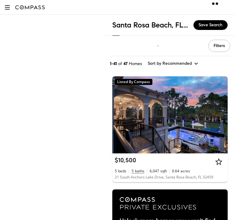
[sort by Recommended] (173, 63)
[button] (7, 7)
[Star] (218, 161)
